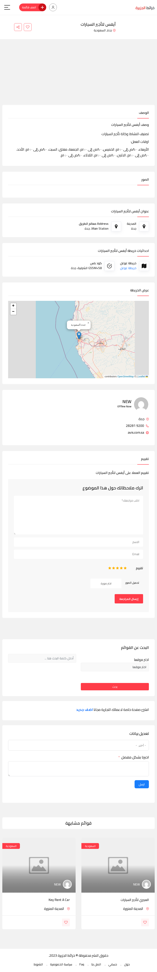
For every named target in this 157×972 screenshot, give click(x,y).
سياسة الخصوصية (61, 964)
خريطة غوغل (128, 268)
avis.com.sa (138, 432)
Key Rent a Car (59, 899)
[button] (79, 336)
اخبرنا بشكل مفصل (135, 757)
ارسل (142, 784)
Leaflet (143, 376)
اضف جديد (84, 710)
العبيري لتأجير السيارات (135, 899)
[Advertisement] (78, 76)
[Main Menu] (7, 7)
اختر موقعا (141, 660)
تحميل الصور (132, 582)
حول (127, 964)
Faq (81, 964)
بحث (114, 687)
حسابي (112, 964)
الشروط (38, 964)
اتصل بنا (96, 964)
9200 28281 (137, 426)
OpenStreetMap (125, 376)
